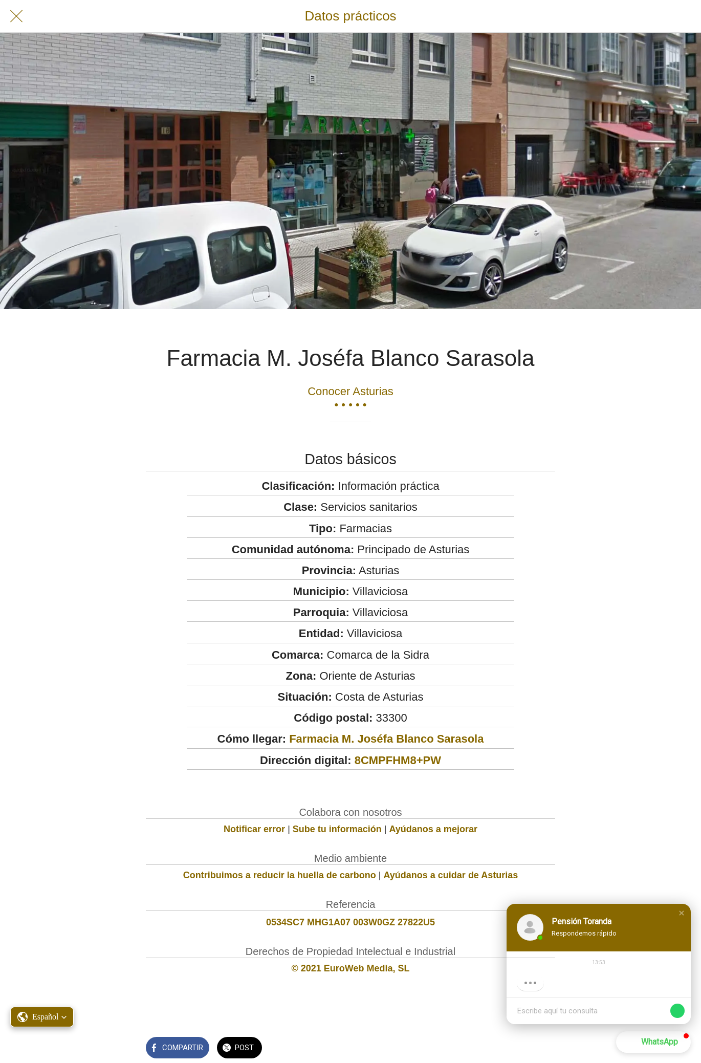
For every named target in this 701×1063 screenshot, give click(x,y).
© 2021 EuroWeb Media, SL (351, 968)
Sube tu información (337, 829)
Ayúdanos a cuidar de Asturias (451, 875)
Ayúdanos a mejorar (433, 829)
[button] (681, 913)
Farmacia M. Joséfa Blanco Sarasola (386, 738)
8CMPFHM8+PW (398, 760)
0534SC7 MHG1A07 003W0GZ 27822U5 (350, 922)
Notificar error (254, 829)
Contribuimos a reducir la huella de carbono (279, 875)
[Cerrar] (16, 16)
